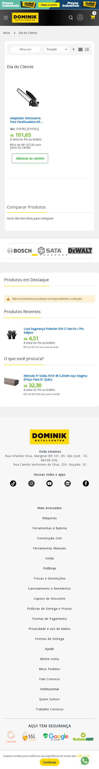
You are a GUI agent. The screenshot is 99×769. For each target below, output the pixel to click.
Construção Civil (49, 538)
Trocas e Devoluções (49, 578)
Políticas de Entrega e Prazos (49, 609)
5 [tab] (52, 255)
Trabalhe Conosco (49, 709)
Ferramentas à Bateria (49, 528)
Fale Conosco (49, 679)
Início (6, 33)
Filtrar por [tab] (25, 49)
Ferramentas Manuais (49, 548)
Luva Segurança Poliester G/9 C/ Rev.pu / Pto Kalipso (54, 330)
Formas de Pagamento (49, 619)
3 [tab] (44, 255)
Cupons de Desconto (50, 598)
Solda (49, 558)
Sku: (12, 129)
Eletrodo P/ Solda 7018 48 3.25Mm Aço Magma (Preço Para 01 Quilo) (55, 377)
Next (89, 251)
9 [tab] (66, 255)
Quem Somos (49, 699)
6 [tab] (55, 255)
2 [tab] (40, 255)
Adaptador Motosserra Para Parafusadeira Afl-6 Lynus (26, 120)
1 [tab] (35, 255)
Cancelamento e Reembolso (49, 588)
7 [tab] (59, 255)
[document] (49, 760)
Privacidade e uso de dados (49, 629)
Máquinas (49, 518)
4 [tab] (48, 255)
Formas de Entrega (49, 639)
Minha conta (49, 659)
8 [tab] (63, 255)
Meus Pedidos (49, 669)
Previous (9, 251)
